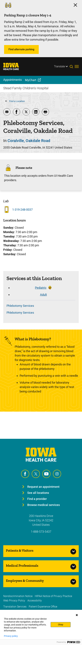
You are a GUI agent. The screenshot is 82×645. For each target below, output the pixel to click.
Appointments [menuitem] (12, 79)
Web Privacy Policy (14, 600)
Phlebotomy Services (20, 305)
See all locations (38, 492)
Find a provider (37, 499)
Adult (43, 294)
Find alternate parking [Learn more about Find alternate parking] (21, 49)
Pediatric (40, 287)
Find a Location (17, 101)
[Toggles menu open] (77, 66)
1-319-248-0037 (22, 209)
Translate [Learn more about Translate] (59, 66)
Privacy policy (11, 636)
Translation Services (14, 606)
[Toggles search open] (72, 66)
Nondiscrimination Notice (18, 596)
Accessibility (34, 600)
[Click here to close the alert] (75, 5)
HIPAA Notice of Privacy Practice (53, 596)
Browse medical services (43, 505)
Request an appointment (43, 486)
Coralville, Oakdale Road (29, 140)
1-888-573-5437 (41, 531)
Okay (60, 624)
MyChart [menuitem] (30, 80)
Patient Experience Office (43, 606)
